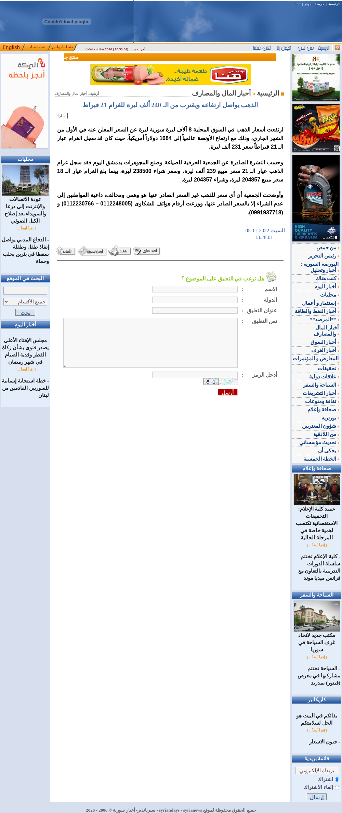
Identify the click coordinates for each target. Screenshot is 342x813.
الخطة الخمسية (321, 459)
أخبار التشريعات (321, 393)
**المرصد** (324, 319)
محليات (329, 295)
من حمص (327, 247)
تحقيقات (328, 368)
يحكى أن (328, 450)
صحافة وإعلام (323, 409)
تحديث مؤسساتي (319, 442)
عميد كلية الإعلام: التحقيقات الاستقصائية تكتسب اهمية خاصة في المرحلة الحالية (316, 520)
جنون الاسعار (323, 742)
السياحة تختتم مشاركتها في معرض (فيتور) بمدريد (319, 676)
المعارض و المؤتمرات (316, 359)
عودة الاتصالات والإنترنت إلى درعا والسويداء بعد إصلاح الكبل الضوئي (25, 207)
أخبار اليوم (326, 286)
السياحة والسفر (321, 385)
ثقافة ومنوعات (322, 401)
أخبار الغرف (325, 350)
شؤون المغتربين (320, 426)
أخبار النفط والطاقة (317, 311)
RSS (297, 4)
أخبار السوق (325, 342)
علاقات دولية (324, 376)
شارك (60, 115)
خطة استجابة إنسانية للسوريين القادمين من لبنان (25, 388)
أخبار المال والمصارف (326, 331)
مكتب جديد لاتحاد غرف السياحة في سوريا (316, 639)
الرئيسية (334, 4)
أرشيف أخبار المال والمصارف (77, 94)
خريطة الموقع (314, 4)
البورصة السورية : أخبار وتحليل (320, 267)
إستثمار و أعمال (320, 303)
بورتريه (330, 418)
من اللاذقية (326, 434)
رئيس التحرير (323, 256)
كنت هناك (327, 278)
